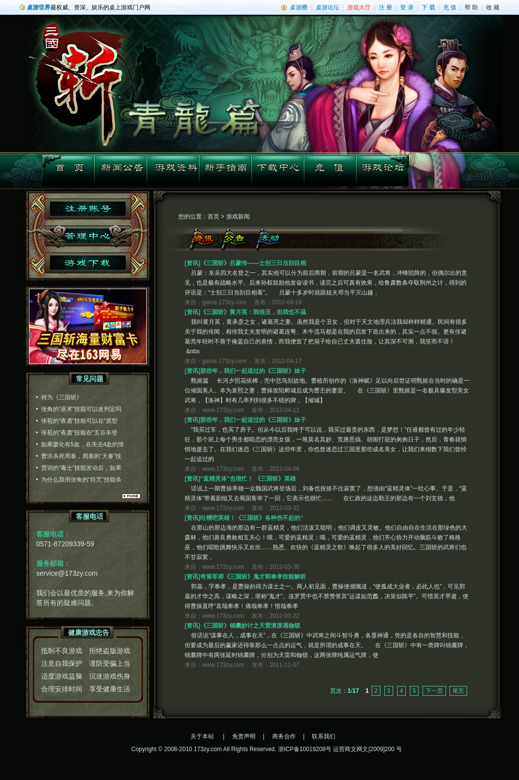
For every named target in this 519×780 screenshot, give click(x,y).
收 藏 (492, 7)
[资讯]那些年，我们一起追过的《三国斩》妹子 (245, 370)
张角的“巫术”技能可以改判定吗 (81, 409)
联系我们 (323, 736)
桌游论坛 (327, 7)
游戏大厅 (359, 7)
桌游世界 (38, 7)
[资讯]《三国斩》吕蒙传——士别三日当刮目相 (245, 263)
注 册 (385, 7)
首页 (213, 216)
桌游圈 (298, 7)
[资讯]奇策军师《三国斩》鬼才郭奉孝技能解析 (245, 576)
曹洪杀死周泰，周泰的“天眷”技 (81, 456)
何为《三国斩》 (61, 397)
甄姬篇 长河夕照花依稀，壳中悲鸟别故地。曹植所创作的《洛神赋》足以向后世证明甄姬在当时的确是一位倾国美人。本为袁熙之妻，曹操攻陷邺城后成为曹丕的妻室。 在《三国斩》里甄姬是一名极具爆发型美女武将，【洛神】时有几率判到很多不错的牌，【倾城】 (327, 390)
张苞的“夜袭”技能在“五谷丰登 (79, 432)
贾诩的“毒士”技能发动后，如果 (81, 467)
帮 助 (471, 7)
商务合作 (284, 736)
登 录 (406, 7)
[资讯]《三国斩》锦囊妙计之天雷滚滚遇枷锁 (242, 625)
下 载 (428, 7)
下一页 (434, 690)
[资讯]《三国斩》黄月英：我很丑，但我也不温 (245, 312)
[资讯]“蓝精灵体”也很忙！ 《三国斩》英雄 (240, 478)
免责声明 (244, 736)
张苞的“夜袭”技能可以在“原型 (79, 420)
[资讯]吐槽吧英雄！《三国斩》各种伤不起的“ (244, 517)
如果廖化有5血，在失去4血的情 (82, 444)
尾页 (458, 690)
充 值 (449, 7)
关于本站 (202, 736)
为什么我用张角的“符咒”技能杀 (81, 479)
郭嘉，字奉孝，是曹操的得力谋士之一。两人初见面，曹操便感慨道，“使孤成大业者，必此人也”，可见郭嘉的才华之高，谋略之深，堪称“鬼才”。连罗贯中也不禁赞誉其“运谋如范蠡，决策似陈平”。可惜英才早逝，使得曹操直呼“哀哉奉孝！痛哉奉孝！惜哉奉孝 (327, 596)
